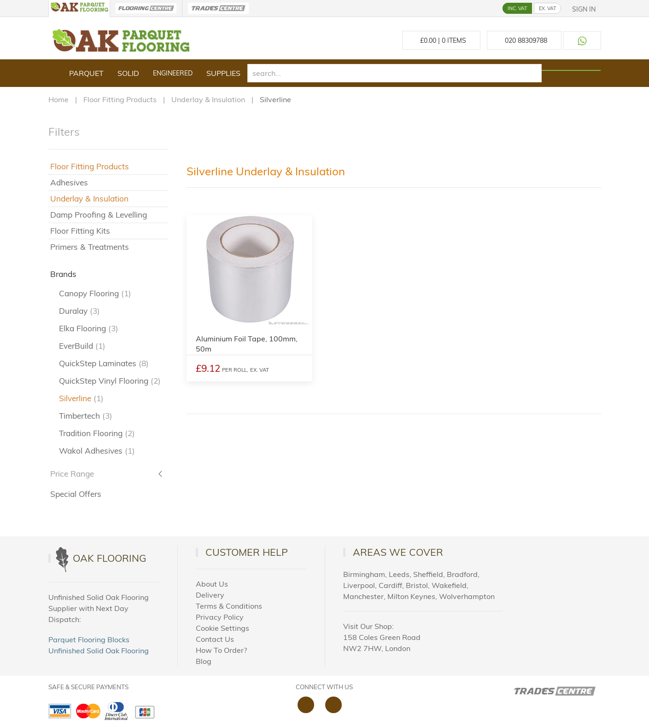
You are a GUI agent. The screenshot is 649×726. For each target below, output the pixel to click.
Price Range (72, 473)
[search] (394, 73)
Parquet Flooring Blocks (88, 639)
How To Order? (221, 650)
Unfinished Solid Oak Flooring (98, 650)
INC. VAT (517, 8)
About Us (212, 583)
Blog (203, 661)
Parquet (86, 73)
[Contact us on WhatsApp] (582, 40)
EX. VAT (547, 8)
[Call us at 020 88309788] (524, 40)
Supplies (223, 73)
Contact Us (215, 639)
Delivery (210, 594)
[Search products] (571, 70)
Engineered (173, 73)
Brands (63, 274)
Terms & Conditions (229, 606)
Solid (128, 73)
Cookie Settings (222, 628)
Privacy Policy (220, 617)
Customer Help (246, 552)
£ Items (441, 40)
